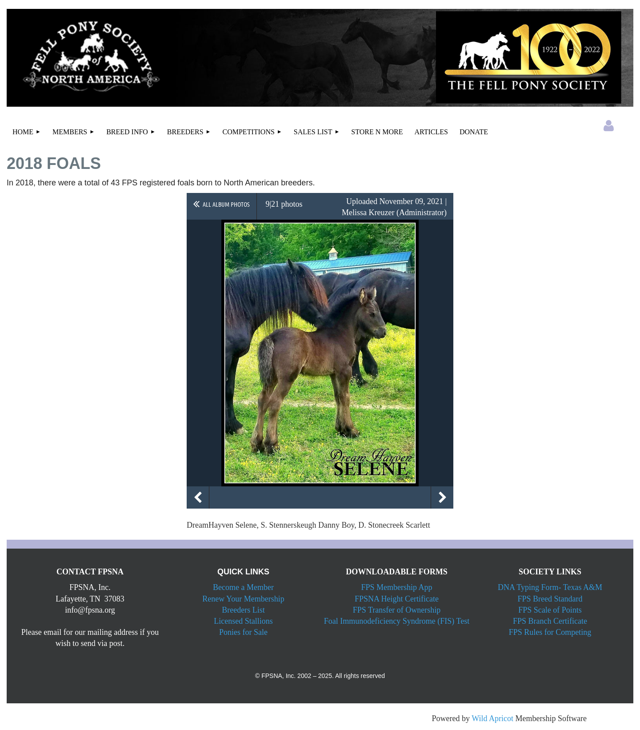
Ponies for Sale (243, 632)
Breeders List (243, 610)
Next (442, 497)
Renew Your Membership (243, 598)
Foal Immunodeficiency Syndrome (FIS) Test (396, 621)
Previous (198, 497)
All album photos (226, 204)
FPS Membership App (396, 587)
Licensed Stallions (243, 621)
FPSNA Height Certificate (397, 598)
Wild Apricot (492, 718)
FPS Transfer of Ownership (397, 610)
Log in (608, 126)
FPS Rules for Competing (550, 632)
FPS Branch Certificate (550, 621)
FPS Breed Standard (550, 598)
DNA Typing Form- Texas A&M (550, 587)
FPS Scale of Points (550, 610)
